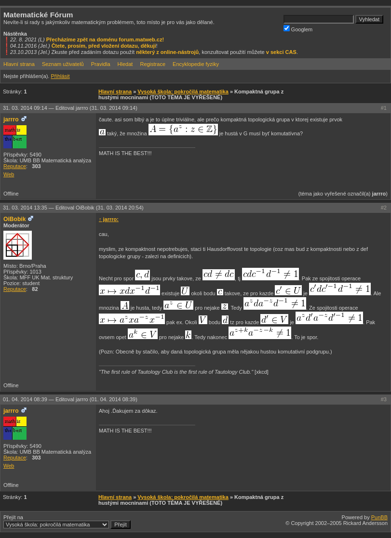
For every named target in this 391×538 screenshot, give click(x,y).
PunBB (379, 517)
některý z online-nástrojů (167, 52)
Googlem (298, 28)
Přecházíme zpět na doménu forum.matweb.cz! (105, 39)
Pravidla (100, 64)
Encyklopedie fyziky (196, 64)
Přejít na (67, 521)
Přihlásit (60, 76)
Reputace (14, 166)
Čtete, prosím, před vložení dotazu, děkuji (104, 46)
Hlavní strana (19, 64)
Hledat (125, 64)
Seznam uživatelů (63, 64)
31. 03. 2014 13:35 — (73, 207)
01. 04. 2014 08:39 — (70, 399)
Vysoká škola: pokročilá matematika (183, 91)
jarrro (11, 119)
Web (8, 174)
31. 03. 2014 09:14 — (70, 108)
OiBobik (14, 219)
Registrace (152, 64)
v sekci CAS (281, 52)
